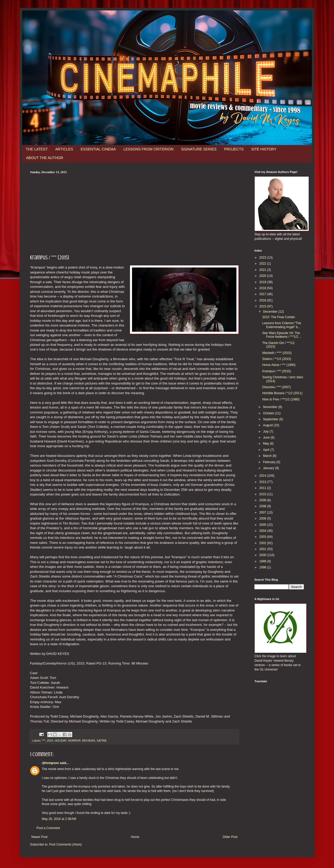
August (268, 425)
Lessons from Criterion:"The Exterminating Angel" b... (281, 325)
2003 (263, 537)
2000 (263, 555)
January (269, 468)
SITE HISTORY (264, 149)
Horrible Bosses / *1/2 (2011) (282, 393)
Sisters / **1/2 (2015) (276, 359)
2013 (263, 482)
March (268, 456)
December (270, 311)
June (267, 437)
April (266, 450)
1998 (263, 567)
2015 (50, 740)
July (266, 431)
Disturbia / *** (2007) (276, 387)
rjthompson (50, 763)
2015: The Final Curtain (278, 317)
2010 (263, 494)
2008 (263, 506)
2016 (263, 300)
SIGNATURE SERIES (199, 149)
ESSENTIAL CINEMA (98, 149)
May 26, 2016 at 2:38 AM (59, 819)
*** (43, 740)
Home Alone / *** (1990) (278, 365)
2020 (263, 276)
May (266, 443)
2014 (263, 475)
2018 (263, 288)
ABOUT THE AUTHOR (44, 158)
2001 (263, 549)
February (269, 462)
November (270, 407)
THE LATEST (37, 149)
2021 (263, 270)
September (271, 419)
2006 (263, 518)
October (269, 413)
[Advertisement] (134, 213)
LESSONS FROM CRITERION (148, 149)
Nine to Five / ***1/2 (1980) (281, 399)
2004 (263, 531)
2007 (263, 512)
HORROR (74, 740)
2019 (263, 282)
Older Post (230, 837)
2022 (263, 263)
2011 (263, 488)
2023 (263, 257)
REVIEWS (88, 740)
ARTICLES (64, 149)
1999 (263, 561)
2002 (263, 543)
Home (135, 837)
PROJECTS (234, 149)
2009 (263, 500)
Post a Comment (48, 828)
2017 (263, 294)
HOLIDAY (60, 740)
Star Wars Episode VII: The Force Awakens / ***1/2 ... (282, 335)
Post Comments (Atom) (65, 844)
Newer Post (39, 837)
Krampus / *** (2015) (276, 371)
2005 (263, 525)
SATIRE (101, 740)
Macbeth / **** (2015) (277, 353)
